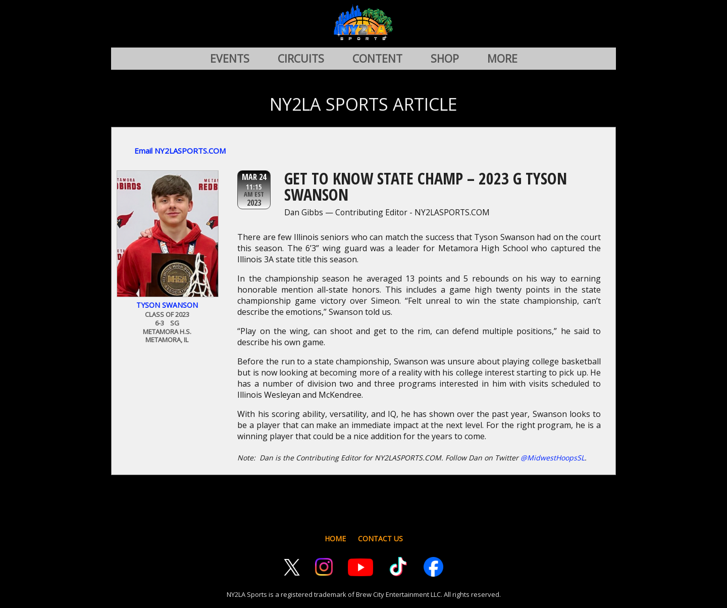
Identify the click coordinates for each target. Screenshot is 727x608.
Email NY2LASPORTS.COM (180, 151)
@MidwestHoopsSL (553, 457)
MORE (502, 59)
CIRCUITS (301, 59)
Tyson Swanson (167, 305)
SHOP (445, 59)
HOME (335, 538)
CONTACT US (380, 538)
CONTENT (377, 59)
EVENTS (229, 59)
